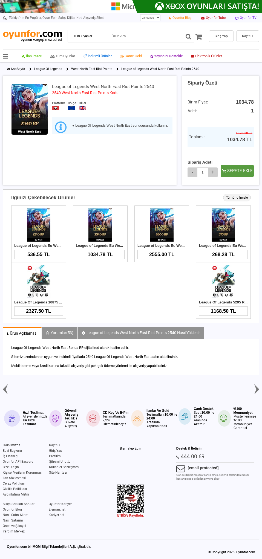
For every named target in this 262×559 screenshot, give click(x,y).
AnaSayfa (18, 69)
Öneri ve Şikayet (14, 526)
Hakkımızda (12, 445)
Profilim (55, 456)
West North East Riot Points (91, 69)
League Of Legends (48, 69)
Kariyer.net (56, 515)
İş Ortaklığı (10, 456)
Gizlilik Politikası (15, 489)
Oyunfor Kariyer (60, 504)
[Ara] (188, 36)
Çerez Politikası (14, 483)
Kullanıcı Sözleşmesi (64, 467)
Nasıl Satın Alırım (15, 515)
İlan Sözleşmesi (14, 478)
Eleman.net (57, 509)
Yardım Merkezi (14, 531)
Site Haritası (58, 472)
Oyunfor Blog (12, 509)
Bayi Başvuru (12, 451)
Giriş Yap (55, 451)
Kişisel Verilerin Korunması (22, 472)
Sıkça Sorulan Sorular (18, 504)
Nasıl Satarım (13, 520)
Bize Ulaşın (11, 467)
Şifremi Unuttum (61, 462)
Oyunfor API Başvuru (18, 462)
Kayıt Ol (55, 445)
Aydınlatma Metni (16, 494)
